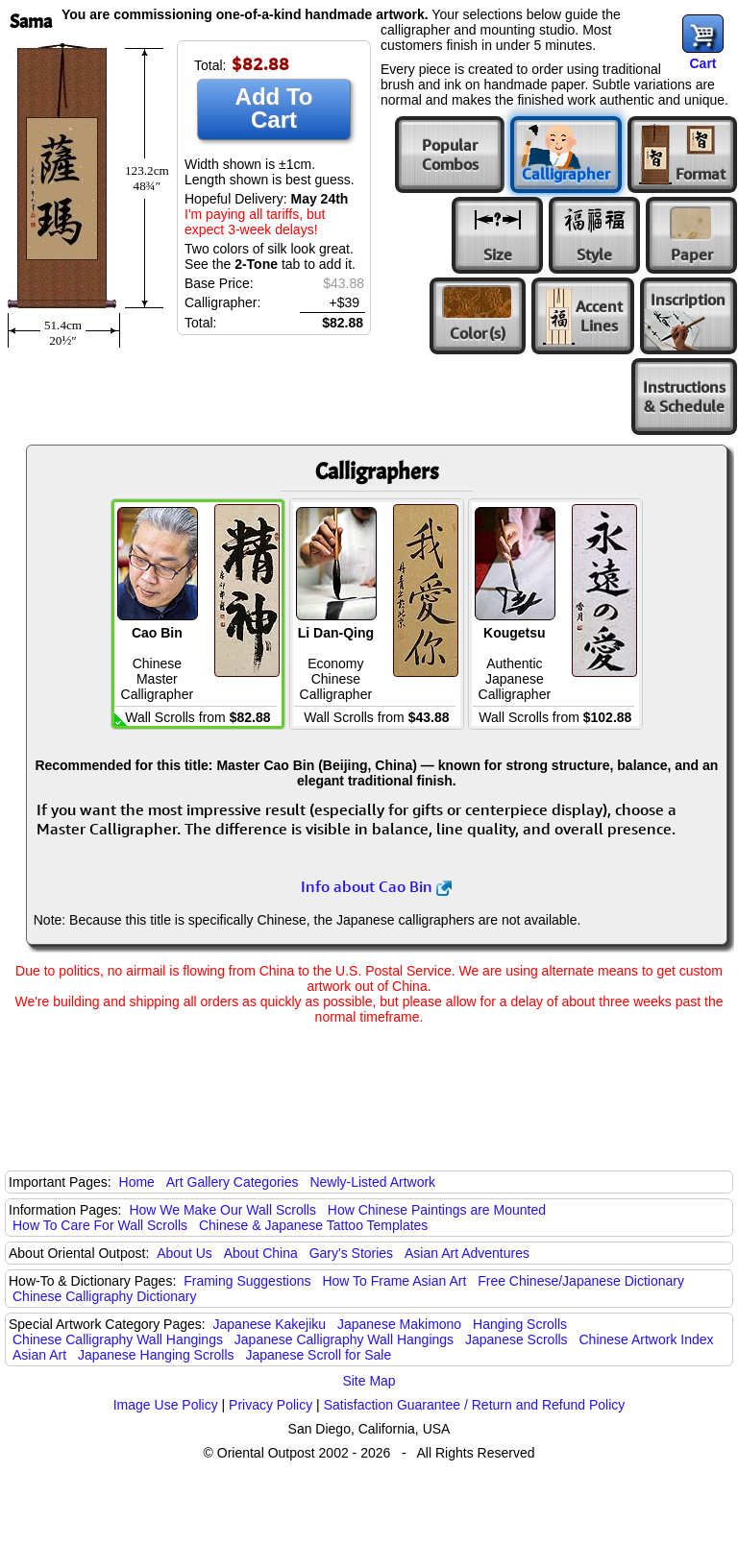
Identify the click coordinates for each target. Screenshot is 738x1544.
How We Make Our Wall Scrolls (222, 1210)
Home (137, 1182)
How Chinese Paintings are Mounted (437, 1210)
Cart (702, 63)
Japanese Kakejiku (270, 1324)
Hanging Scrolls (520, 1324)
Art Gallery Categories (232, 1182)
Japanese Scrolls (516, 1339)
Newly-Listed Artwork (372, 1182)
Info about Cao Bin (376, 886)
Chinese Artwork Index (646, 1339)
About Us (184, 1253)
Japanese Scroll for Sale (318, 1355)
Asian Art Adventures (467, 1253)
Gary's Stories (351, 1253)
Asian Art (39, 1355)
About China (261, 1253)
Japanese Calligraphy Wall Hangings (344, 1339)
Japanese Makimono (399, 1324)
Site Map (368, 1380)
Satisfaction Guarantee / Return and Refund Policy (475, 1404)
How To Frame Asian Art (394, 1281)
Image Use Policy (165, 1404)
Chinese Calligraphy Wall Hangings (117, 1339)
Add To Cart (274, 108)
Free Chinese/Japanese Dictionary (581, 1281)
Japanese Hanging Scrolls (156, 1355)
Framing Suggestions (247, 1281)
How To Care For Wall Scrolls (99, 1225)
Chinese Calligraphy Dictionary (104, 1296)
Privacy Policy (270, 1404)
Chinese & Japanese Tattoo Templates (313, 1225)
